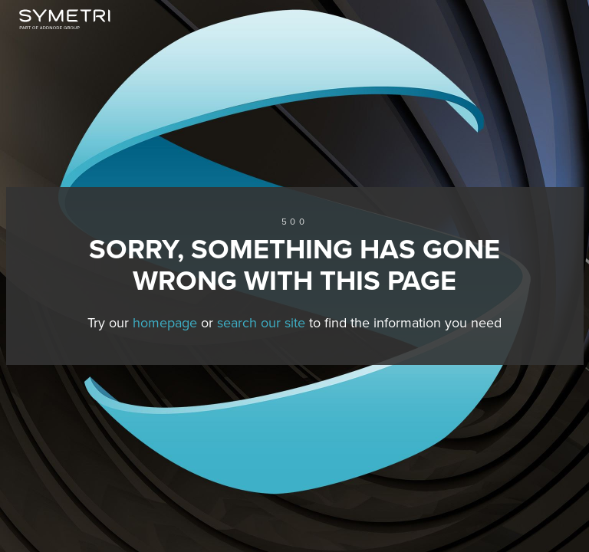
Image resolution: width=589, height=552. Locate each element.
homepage (165, 322)
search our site (261, 322)
